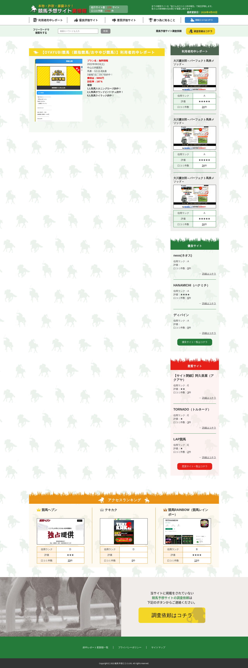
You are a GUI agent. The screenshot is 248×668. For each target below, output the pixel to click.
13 (195, 560)
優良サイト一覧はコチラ (195, 342)
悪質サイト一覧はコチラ (195, 466)
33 (69, 560)
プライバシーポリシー (129, 647)
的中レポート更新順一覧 (95, 647)
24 (203, 107)
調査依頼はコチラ (172, 615)
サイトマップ (158, 647)
